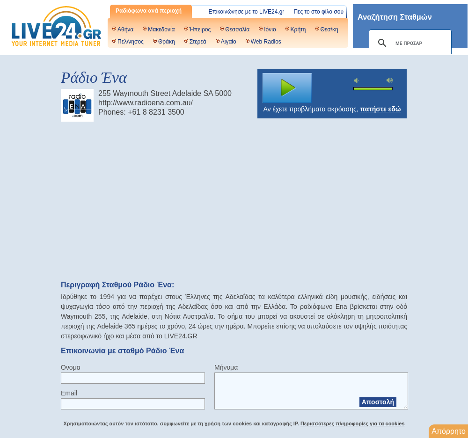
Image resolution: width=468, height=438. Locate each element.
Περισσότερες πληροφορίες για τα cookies (352, 423)
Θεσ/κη (329, 29)
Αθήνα (125, 29)
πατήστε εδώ (380, 109)
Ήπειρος (200, 29)
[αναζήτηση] (408, 43)
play (287, 88)
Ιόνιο (270, 29)
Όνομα (70, 367)
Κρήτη (298, 29)
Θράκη (166, 41)
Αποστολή (378, 402)
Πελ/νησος (130, 41)
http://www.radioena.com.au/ (145, 103)
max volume (390, 80)
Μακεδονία (161, 29)
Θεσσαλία (237, 29)
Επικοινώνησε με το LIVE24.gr (247, 11)
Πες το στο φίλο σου (318, 11)
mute (357, 80)
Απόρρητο (448, 431)
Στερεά (198, 41)
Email (69, 393)
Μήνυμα (226, 367)
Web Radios (266, 41)
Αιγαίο (228, 41)
